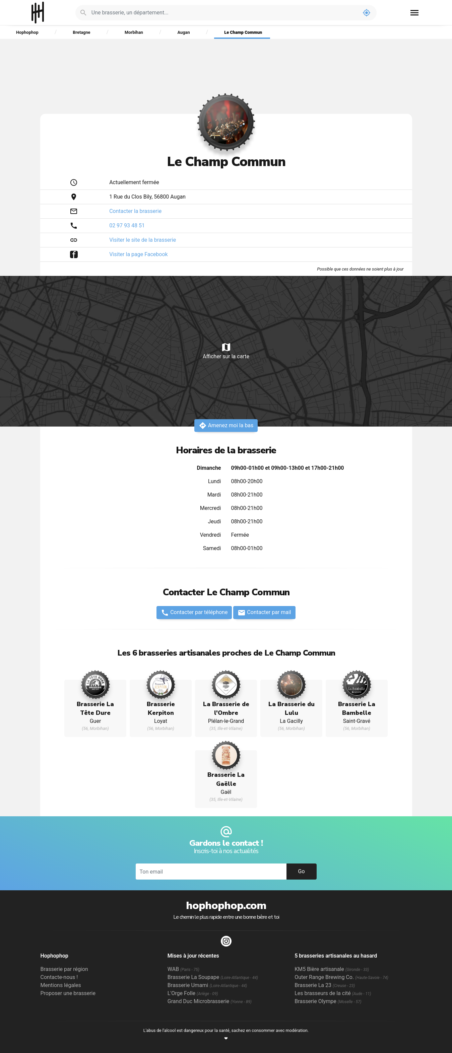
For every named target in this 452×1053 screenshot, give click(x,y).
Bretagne (81, 32)
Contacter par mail (264, 613)
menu (414, 12)
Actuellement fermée (134, 182)
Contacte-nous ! (59, 977)
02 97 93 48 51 (127, 225)
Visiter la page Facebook (138, 254)
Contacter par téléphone (194, 613)
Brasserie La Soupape (213, 977)
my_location (367, 13)
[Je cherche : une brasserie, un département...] (224, 12)
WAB (183, 969)
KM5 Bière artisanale (332, 969)
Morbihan (134, 32)
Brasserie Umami (207, 985)
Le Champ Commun (243, 32)
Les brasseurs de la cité (333, 993)
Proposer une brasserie (68, 993)
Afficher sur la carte (226, 351)
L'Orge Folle (193, 993)
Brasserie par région (64, 969)
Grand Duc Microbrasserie (210, 1001)
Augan (184, 32)
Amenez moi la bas (226, 426)
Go (301, 871)
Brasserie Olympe (328, 1001)
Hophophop (37, 12)
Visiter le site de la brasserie (142, 240)
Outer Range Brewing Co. (341, 977)
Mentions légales (61, 985)
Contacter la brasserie (135, 211)
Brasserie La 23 (325, 985)
